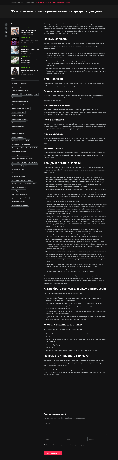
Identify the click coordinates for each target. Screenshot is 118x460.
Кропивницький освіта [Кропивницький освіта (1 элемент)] (18, 126)
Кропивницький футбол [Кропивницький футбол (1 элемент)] (18, 137)
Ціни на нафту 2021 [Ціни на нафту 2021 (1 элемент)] (17, 165)
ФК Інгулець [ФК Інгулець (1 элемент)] (15, 162)
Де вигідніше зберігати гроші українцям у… (30, 50)
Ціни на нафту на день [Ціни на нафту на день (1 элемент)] (31, 165)
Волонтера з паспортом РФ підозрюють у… (29, 71)
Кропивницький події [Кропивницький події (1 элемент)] (18, 130)
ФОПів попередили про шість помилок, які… (28, 31)
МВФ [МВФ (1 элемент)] (27, 140)
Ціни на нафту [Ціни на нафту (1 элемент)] (33, 162)
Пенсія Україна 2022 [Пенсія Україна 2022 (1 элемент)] (31, 148)
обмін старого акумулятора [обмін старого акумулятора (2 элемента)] (19, 194)
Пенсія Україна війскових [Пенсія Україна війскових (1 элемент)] (19, 151)
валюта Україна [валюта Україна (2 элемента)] (16, 183)
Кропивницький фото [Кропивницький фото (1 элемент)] (18, 133)
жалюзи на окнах (74, 26)
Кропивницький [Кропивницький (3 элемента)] (16, 97)
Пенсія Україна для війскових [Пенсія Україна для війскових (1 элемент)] (20, 155)
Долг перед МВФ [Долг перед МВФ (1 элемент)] (27, 94)
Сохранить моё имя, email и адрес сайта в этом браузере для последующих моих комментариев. (71, 445)
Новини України (25, 27)
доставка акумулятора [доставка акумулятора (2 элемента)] (30, 183)
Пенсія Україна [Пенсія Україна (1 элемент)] (26, 144)
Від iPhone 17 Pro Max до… (29, 40)
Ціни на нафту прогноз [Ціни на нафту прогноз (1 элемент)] (18, 169)
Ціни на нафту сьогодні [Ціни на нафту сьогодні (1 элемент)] (18, 176)
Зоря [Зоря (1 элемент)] (36, 94)
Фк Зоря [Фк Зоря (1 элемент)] (24, 162)
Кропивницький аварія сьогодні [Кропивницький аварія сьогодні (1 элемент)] (20, 108)
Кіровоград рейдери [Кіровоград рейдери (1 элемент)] (17, 140)
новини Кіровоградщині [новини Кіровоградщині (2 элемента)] (18, 191)
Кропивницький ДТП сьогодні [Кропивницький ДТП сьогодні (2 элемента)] (20, 101)
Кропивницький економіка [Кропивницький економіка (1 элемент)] (19, 119)
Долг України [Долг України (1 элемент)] (15, 94)
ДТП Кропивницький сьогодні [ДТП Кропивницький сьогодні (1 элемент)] (20, 90)
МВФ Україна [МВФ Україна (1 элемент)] (15, 144)
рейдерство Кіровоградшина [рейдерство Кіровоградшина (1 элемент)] (20, 205)
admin (24, 34)
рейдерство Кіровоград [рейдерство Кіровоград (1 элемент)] (18, 201)
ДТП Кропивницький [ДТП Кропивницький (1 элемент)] (17, 87)
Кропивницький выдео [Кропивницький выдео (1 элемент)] (18, 112)
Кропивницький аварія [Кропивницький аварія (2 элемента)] (18, 105)
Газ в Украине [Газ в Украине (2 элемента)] (23, 83)
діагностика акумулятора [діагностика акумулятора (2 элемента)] (19, 187)
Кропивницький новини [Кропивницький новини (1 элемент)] (18, 122)
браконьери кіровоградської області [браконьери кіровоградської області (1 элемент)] (22, 180)
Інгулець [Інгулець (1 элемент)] (14, 83)
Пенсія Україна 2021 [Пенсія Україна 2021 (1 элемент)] (17, 148)
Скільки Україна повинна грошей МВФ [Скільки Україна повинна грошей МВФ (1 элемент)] (22, 158)
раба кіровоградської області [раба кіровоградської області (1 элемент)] (20, 198)
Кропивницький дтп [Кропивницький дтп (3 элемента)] (17, 115)
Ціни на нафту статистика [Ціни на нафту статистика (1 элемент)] (19, 173)
